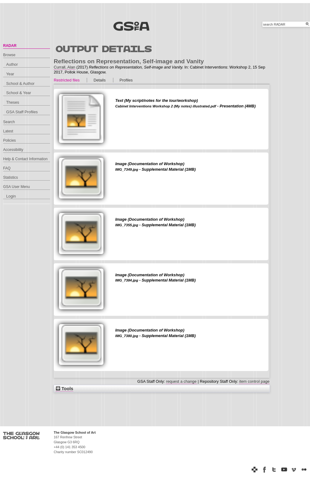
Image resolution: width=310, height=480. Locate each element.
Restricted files (67, 80)
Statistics (10, 177)
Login (11, 196)
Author (12, 64)
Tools (64, 388)
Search (9, 122)
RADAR (9, 46)
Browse (9, 55)
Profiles (126, 80)
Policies (9, 140)
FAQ (6, 168)
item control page (254, 381)
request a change (181, 381)
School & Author (20, 83)
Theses (12, 102)
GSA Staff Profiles (22, 112)
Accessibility (13, 150)
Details (100, 80)
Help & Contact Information (25, 159)
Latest (8, 131)
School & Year (18, 92)
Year (10, 74)
